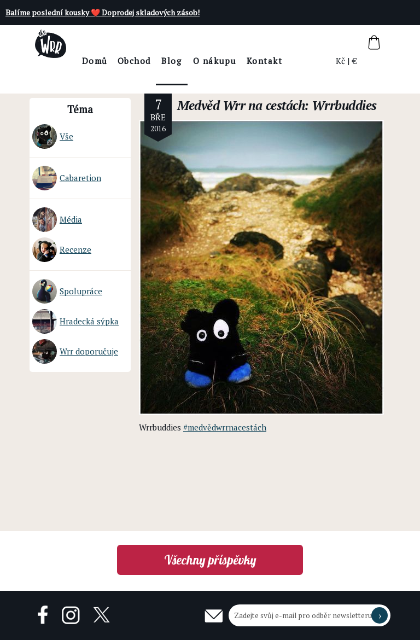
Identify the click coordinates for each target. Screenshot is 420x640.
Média (57, 219)
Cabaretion (66, 178)
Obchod (163, 60)
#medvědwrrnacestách (224, 427)
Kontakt (294, 60)
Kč (341, 60)
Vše (52, 136)
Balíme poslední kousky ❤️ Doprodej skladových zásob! (102, 12)
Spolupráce (67, 291)
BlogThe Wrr (201, 70)
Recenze (61, 249)
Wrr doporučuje (75, 351)
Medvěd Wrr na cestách (241, 105)
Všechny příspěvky (210, 560)
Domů (124, 60)
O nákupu (244, 60)
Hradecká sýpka (75, 321)
